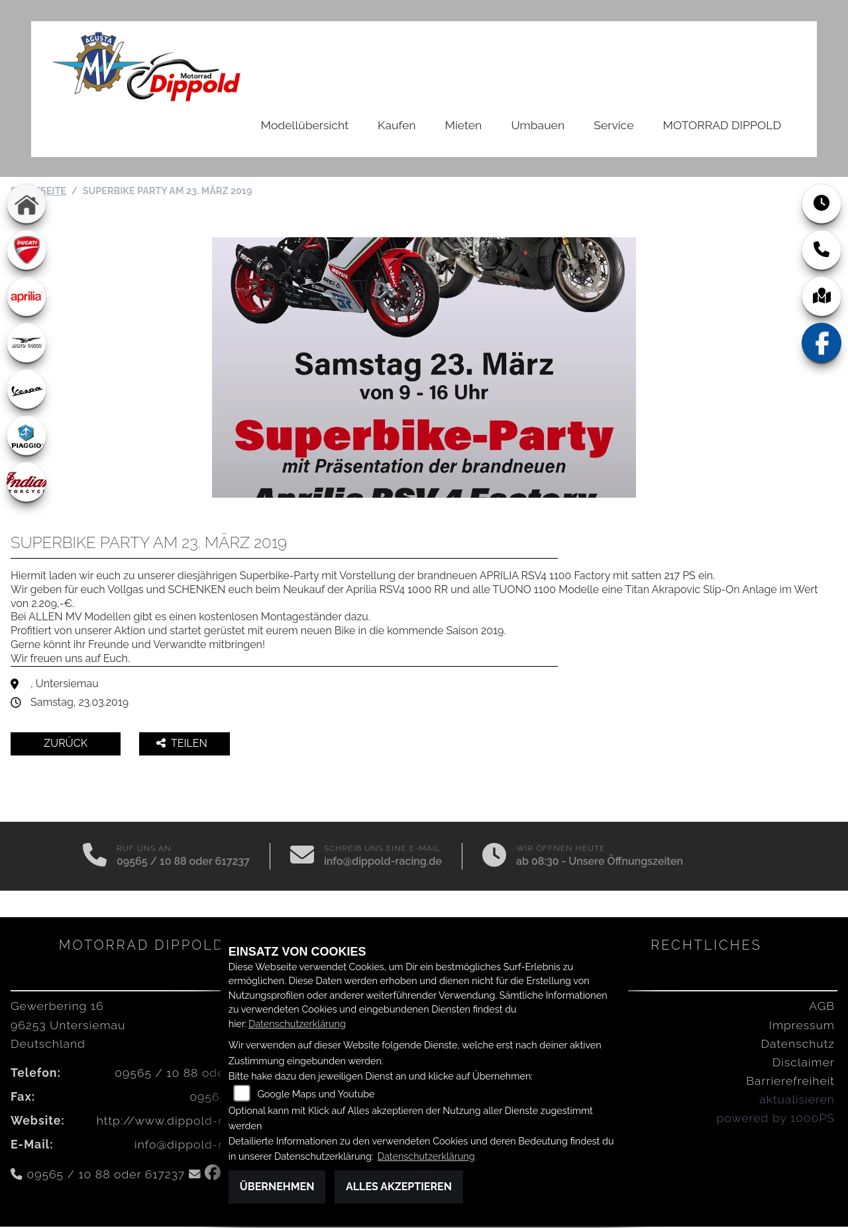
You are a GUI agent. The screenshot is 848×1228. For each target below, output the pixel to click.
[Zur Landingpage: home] (26, 205)
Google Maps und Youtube (315, 1093)
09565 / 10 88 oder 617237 (183, 862)
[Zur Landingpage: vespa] (26, 390)
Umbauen (537, 125)
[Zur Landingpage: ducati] (26, 251)
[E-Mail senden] (302, 857)
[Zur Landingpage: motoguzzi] (26, 344)
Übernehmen (277, 1186)
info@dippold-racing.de (383, 862)
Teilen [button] (183, 744)
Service (613, 125)
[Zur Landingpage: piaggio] (26, 437)
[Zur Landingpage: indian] (26, 483)
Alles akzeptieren (399, 1186)
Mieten (463, 125)
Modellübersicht (304, 125)
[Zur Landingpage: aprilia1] (26, 297)
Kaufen (396, 125)
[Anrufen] (95, 857)
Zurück (65, 744)
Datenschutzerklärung (297, 1023)
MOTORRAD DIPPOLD (722, 125)
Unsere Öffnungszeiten (625, 862)
